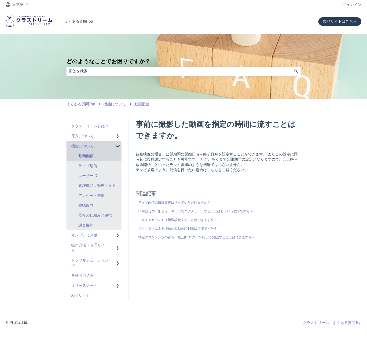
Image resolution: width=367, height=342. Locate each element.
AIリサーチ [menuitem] (80, 295)
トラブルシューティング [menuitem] (90, 262)
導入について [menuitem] (82, 136)
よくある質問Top (78, 21)
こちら (212, 170)
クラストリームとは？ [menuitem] (90, 126)
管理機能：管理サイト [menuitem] (97, 186)
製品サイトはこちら (340, 21)
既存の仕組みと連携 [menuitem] (95, 215)
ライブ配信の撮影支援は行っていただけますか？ (174, 202)
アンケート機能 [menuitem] (91, 196)
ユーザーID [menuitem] (87, 176)
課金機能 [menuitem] (85, 225)
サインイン (352, 5)
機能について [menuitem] (82, 146)
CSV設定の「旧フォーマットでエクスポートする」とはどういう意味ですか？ (195, 211)
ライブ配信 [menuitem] (87, 166)
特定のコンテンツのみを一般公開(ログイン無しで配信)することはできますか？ (196, 237)
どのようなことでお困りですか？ (108, 61)
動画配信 (141, 104)
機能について (114, 104)
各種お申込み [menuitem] (82, 275)
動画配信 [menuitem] (85, 156)
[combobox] (179, 71)
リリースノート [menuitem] (84, 285)
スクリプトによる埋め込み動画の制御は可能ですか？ (177, 228)
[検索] (296, 71)
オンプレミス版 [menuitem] (84, 235)
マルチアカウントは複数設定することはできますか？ (177, 220)
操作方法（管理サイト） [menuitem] (88, 247)
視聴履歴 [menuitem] (85, 205)
